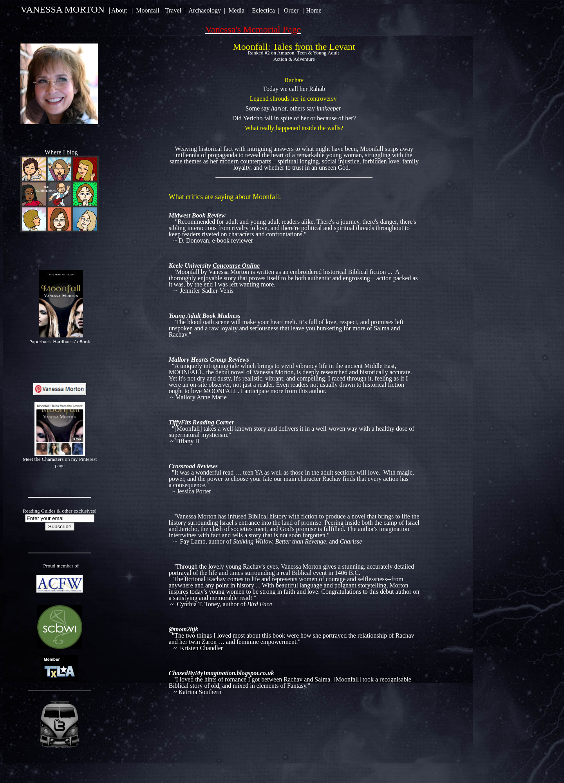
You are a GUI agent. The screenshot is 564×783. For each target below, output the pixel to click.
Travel (173, 10)
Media (236, 10)
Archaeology (204, 10)
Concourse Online (236, 265)
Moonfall (147, 10)
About (119, 10)
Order (291, 10)
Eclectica (263, 10)
